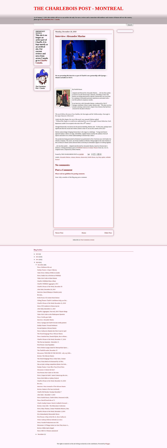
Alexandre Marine (65, 157)
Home (84, 233)
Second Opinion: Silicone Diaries (46, 328)
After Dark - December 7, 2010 (46, 395)
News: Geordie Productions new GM (47, 422)
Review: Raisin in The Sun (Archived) (48, 389)
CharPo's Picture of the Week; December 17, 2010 (51, 339)
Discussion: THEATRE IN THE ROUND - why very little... (54, 353)
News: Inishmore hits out (44, 267)
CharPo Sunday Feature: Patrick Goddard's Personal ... (52, 403)
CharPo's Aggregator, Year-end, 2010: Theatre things (52, 311)
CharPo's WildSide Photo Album (46, 281)
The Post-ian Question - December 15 (48, 342)
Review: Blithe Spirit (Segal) (45, 428)
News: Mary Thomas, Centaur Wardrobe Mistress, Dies (53, 408)
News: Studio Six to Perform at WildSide (49, 275)
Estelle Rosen (91, 157)
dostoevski (84, 157)
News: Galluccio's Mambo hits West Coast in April (51, 331)
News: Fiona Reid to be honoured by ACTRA (50, 361)
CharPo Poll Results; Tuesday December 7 (49, 392)
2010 (37, 262)
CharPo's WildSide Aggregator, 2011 (47, 284)
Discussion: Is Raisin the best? (46, 370)
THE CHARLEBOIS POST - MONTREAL (78, 8)
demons (78, 157)
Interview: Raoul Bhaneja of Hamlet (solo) (49, 292)
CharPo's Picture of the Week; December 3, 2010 (51, 411)
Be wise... (40, 295)
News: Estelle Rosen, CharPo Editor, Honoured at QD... (53, 397)
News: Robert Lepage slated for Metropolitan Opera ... (52, 347)
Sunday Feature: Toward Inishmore (47, 325)
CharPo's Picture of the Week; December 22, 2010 (51, 303)
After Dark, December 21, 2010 (46, 309)
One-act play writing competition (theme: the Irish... (52, 364)
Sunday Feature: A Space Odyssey (47, 270)
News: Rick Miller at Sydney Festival (48, 378)
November (41, 434)
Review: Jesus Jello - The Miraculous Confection (51, 406)
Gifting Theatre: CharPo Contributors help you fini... (52, 300)
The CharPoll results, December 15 (47, 350)
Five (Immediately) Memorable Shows (48, 414)
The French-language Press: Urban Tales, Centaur (51, 358)
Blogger (107, 443)
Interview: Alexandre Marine (45, 320)
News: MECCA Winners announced (47, 431)
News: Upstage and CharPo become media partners (51, 322)
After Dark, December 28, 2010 (46, 289)
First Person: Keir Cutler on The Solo (48, 372)
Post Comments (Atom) (87, 240)
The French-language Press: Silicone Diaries (50, 334)
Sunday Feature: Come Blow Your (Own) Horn (50, 367)
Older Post (108, 233)
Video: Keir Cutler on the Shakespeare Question (51, 314)
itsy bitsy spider (100, 157)
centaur (73, 157)
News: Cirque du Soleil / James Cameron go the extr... (52, 375)
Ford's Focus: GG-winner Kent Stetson (48, 298)
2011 (37, 259)
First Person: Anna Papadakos (45, 345)
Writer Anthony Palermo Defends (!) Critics (49, 420)
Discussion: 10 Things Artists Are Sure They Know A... (53, 425)
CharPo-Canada (41, 61)
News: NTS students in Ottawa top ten (48, 306)
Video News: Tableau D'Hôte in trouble (48, 273)
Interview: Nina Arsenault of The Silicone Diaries (51, 386)
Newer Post (59, 233)
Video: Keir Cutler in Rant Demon (47, 278)
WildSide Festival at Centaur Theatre (87, 147)
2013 (37, 254)
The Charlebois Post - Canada (50, 19)
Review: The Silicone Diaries (45, 356)
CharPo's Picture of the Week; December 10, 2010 (51, 381)
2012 (37, 257)
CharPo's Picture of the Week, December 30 (49, 286)
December (41, 265)
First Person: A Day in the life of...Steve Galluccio (51, 417)
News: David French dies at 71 (46, 400)
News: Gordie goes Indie (44, 317)
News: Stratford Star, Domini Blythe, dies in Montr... (52, 336)
